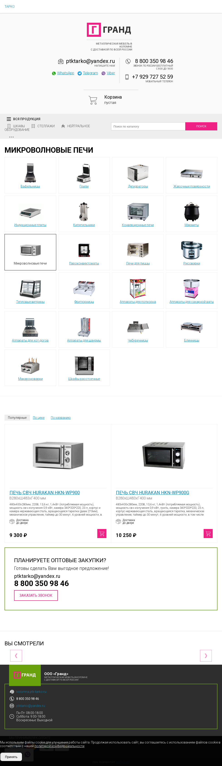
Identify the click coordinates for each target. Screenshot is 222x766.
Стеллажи (46, 126)
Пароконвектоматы (84, 252)
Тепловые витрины (30, 290)
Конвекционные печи (138, 213)
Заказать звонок (36, 595)
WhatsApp (62, 73)
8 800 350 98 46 (154, 61)
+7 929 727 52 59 (152, 77)
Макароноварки (30, 367)
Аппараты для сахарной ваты (192, 290)
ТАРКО (10, 6)
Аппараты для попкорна (138, 290)
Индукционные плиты (30, 213)
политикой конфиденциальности (59, 746)
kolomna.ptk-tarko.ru (31, 692)
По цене (38, 417)
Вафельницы (30, 175)
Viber (108, 73)
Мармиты (191, 213)
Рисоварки (191, 252)
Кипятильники (84, 213)
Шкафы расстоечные (84, 367)
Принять (11, 757)
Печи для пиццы (138, 252)
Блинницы (191, 329)
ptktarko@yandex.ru (90, 61)
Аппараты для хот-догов (30, 329)
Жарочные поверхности (191, 175)
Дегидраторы (138, 175)
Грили (84, 175)
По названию (61, 417)
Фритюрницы (84, 290)
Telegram (87, 73)
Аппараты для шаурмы (84, 329)
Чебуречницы (138, 329)
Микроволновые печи (30, 252)
